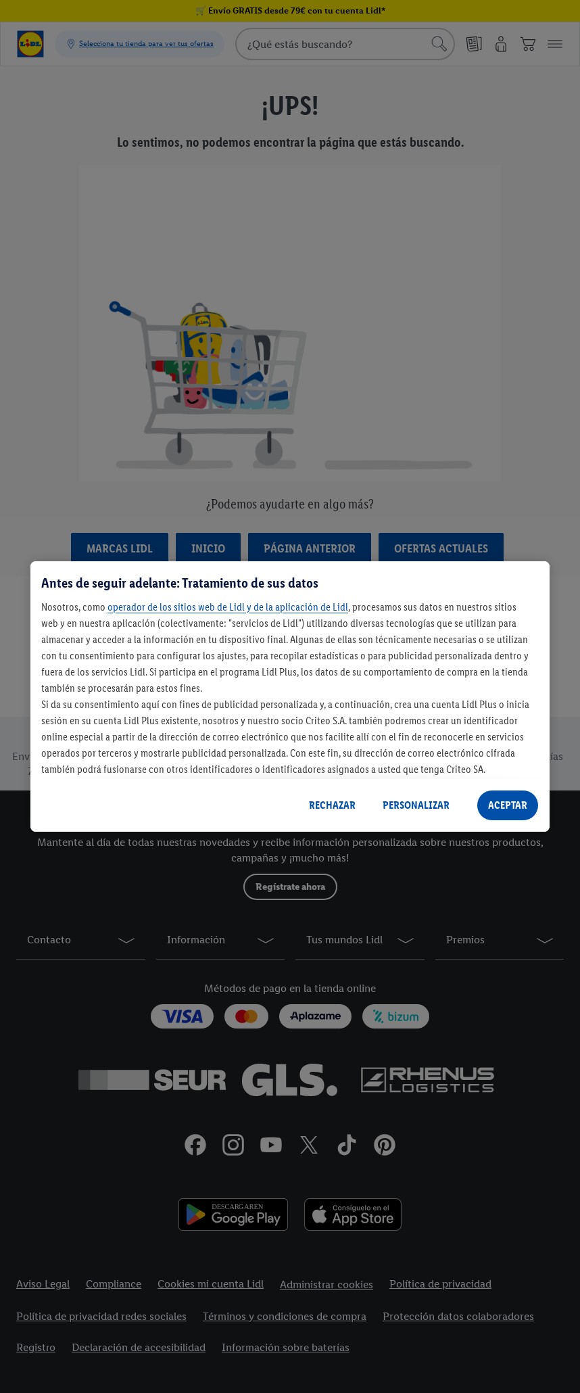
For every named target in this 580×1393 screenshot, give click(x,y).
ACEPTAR (507, 805)
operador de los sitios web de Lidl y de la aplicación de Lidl (227, 606)
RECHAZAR (332, 805)
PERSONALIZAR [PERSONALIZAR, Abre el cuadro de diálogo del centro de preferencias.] (416, 805)
